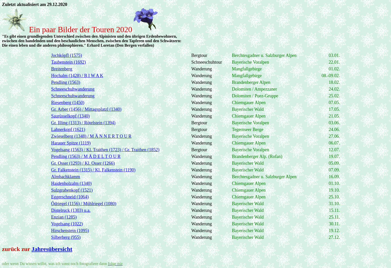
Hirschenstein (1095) (70, 230)
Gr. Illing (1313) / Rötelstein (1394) (83, 122)
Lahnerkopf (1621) (68, 129)
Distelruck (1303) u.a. (71, 210)
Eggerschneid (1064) (70, 196)
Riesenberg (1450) (67, 102)
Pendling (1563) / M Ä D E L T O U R (85, 156)
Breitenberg (61, 68)
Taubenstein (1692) (68, 62)
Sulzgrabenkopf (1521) (72, 190)
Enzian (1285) (64, 217)
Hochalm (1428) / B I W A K (77, 75)
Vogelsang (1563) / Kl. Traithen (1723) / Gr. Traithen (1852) (105, 149)
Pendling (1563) (65, 82)
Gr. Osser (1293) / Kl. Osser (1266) (83, 163)
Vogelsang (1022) (67, 223)
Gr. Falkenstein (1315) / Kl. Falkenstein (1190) (93, 169)
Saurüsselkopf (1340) (70, 116)
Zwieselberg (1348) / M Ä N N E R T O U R (91, 136)
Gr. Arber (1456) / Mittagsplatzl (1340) (86, 109)
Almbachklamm (65, 176)
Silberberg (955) (66, 237)
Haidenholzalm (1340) (71, 183)
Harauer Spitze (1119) (71, 142)
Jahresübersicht (51, 249)
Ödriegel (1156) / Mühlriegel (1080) (83, 203)
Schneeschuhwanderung (73, 89)
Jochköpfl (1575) (66, 55)
